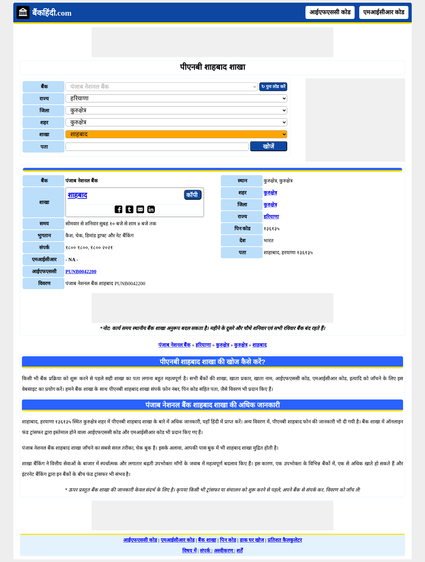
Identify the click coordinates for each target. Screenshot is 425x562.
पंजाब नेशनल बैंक (174, 345)
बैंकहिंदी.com (52, 13)
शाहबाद (77, 195)
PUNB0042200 (80, 271)
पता (44, 147)
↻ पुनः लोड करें (273, 86)
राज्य (44, 98)
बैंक (44, 86)
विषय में (189, 550)
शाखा (44, 134)
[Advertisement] (212, 42)
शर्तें (239, 550)
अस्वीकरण (224, 550)
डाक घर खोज (252, 540)
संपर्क (206, 550)
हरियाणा (271, 216)
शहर (44, 122)
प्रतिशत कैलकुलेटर (285, 540)
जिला (44, 110)
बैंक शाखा (207, 540)
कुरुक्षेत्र (270, 192)
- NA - (71, 259)
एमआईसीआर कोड (383, 12)
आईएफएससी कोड (330, 12)
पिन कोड (228, 540)
